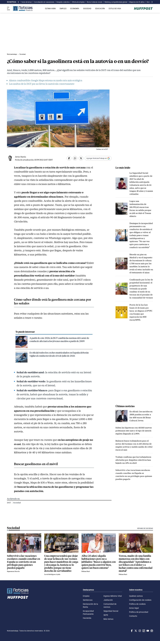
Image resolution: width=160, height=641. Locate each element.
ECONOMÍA (74, 8)
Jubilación (108, 600)
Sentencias (87, 600)
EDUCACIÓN (100, 8)
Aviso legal (134, 608)
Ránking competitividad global (115, 2)
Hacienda (87, 618)
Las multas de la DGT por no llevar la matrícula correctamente (41, 83)
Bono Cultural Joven (94, 2)
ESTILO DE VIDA (115, 8)
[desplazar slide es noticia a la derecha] (152, 2)
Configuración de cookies (140, 600)
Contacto (133, 616)
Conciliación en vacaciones (44, 2)
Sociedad (17, 502)
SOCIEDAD (87, 8)
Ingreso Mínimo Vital (113, 596)
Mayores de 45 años (136, 2)
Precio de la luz (26, 2)
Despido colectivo (63, 2)
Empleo (86, 596)
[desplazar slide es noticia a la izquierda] (18, 2)
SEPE (106, 615)
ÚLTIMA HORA (50, 8)
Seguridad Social (111, 611)
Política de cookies (137, 604)
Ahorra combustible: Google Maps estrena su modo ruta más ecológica (45, 80)
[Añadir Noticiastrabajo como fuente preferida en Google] (98, 158)
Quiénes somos (136, 596)
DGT (9, 502)
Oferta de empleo (78, 2)
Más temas (108, 619)
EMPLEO (63, 8)
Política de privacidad (138, 612)
